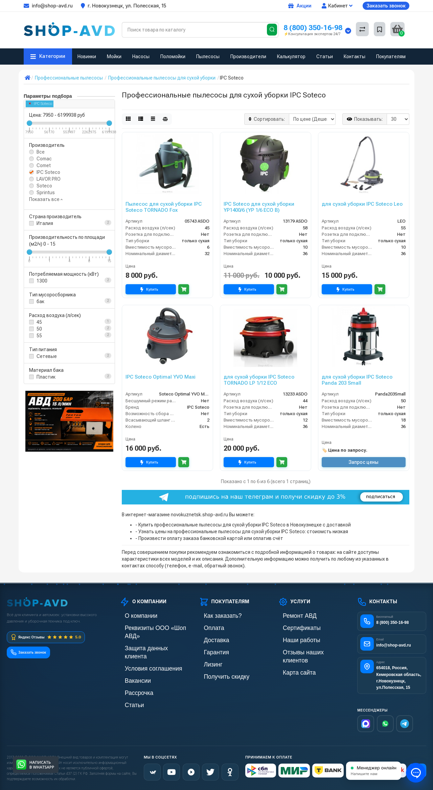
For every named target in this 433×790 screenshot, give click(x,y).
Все (41, 152)
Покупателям (391, 56)
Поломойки (172, 56)
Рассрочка (131, 673)
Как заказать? (213, 615)
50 (39, 329)
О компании (132, 615)
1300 (42, 281)
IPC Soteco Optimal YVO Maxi (161, 377)
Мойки (114, 56)
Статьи (324, 56)
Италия (45, 223)
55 (39, 335)
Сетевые (47, 356)
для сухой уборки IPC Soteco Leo (362, 204)
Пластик (46, 377)
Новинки (86, 56)
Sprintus (46, 192)
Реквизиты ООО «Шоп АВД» (150, 627)
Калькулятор (291, 56)
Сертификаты (292, 627)
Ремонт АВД (291, 615)
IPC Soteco (40, 103)
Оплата (207, 627)
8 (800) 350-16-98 (312, 27)
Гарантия (209, 650)
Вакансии (130, 661)
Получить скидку (216, 673)
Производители (248, 56)
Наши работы (292, 638)
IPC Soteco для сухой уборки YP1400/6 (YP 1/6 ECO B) (259, 207)
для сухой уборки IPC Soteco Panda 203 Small (357, 380)
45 (39, 322)
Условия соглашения (142, 650)
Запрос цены (363, 462)
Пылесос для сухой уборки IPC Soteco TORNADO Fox (164, 207)
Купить (151, 289)
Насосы (141, 56)
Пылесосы (208, 56)
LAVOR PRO (49, 179)
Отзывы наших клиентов (304, 650)
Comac (44, 158)
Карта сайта (291, 661)
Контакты (354, 56)
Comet (44, 165)
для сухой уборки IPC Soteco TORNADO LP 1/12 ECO (259, 380)
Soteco (44, 185)
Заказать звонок (386, 5)
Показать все (46, 199)
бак (40, 301)
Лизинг (206, 661)
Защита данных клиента (146, 638)
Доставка (209, 638)
